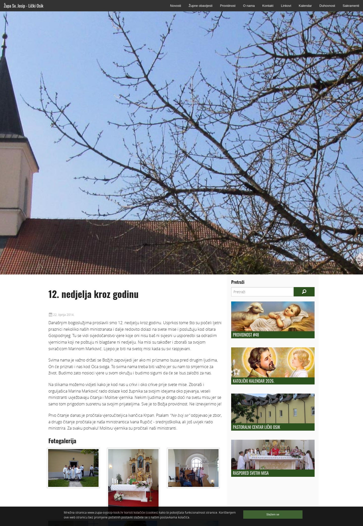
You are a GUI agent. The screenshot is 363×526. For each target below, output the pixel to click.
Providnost (227, 6)
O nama (249, 6)
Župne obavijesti (201, 6)
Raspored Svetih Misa (251, 473)
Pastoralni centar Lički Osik (256, 427)
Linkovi (286, 6)
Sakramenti (351, 6)
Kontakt (267, 6)
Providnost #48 (246, 335)
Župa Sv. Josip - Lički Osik (23, 6)
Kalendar (305, 6)
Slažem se (272, 514)
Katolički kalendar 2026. (253, 381)
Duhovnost (327, 6)
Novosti (175, 6)
